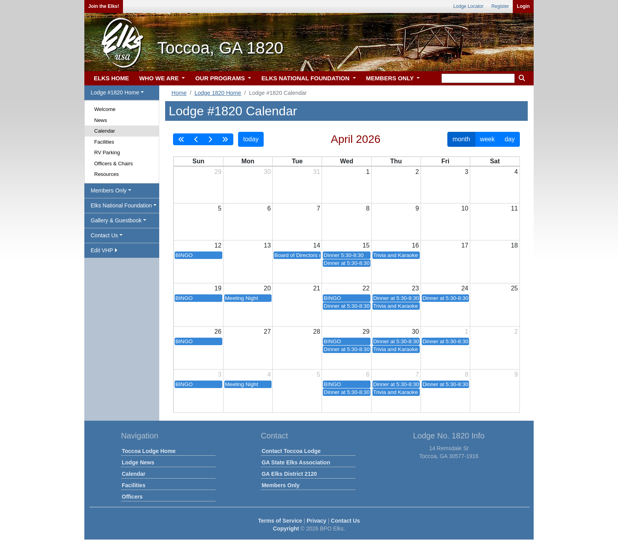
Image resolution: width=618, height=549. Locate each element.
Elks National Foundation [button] (121, 205)
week (487, 139)
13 (267, 245)
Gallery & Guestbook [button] (116, 220)
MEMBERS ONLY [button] (390, 78)
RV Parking (107, 152)
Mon (247, 161)
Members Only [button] (109, 190)
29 (218, 171)
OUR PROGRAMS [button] (220, 78)
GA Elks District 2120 (289, 474)
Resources (106, 174)
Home (178, 93)
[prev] (196, 139)
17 (464, 245)
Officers (132, 497)
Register (500, 6)
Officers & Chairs (113, 163)
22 (366, 288)
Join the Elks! (103, 6)
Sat (495, 161)
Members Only (281, 485)
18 (514, 245)
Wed (346, 161)
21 (316, 288)
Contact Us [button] (104, 235)
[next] (210, 139)
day (509, 139)
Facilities (104, 142)
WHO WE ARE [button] (159, 78)
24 (464, 288)
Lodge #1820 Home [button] (115, 92)
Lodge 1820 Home (217, 93)
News (100, 120)
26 (218, 331)
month (461, 139)
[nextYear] (225, 139)
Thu (396, 161)
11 (514, 208)
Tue (297, 161)
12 (218, 245)
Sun (198, 161)
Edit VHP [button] (104, 250)
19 (218, 288)
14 (316, 245)
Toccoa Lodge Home (149, 451)
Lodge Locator (468, 6)
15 (366, 245)
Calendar (104, 131)
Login (523, 6)
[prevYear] (181, 139)
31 (316, 171)
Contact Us (345, 521)
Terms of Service (280, 521)
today (251, 139)
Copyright (286, 528)
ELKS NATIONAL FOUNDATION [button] (306, 78)
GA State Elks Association (296, 462)
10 (464, 208)
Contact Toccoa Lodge (291, 451)
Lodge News (138, 462)
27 (267, 331)
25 (514, 288)
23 (415, 288)
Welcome (104, 109)
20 (267, 288)
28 (316, 331)
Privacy (316, 521)
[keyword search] (478, 78)
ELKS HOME (111, 78)
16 (415, 245)
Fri (445, 161)
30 (267, 171)
